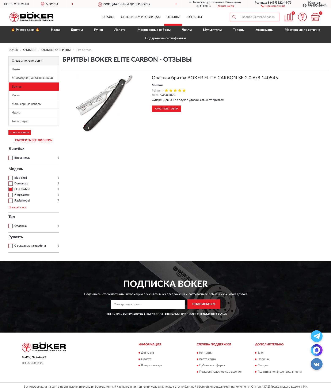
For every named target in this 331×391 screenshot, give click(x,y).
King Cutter (21, 194)
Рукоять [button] (15, 237)
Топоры (238, 29)
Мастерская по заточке (302, 29)
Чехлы (187, 29)
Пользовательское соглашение (220, 371)
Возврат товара (151, 365)
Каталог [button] (108, 17)
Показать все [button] (17, 207)
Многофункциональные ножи (32, 78)
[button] (273, 5)
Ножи (55, 29)
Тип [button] (11, 217)
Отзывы (173, 17)
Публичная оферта (212, 365)
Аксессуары (264, 29)
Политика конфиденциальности (280, 371)
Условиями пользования (203, 314)
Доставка (147, 352)
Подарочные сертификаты (165, 38)
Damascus (21, 183)
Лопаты (120, 29)
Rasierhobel (22, 200)
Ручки (98, 29)
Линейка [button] (16, 149)
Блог (261, 352)
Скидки (263, 365)
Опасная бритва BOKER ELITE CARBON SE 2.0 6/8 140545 (215, 78)
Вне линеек (22, 157)
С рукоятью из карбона (30, 245)
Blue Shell (20, 177)
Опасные (20, 226)
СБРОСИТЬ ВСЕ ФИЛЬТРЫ (34, 140)
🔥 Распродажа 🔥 (25, 29)
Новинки (264, 359)
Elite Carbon (22, 189)
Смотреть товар (166, 108)
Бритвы (77, 29)
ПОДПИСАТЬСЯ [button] (203, 304)
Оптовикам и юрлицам (141, 17)
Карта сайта (207, 359)
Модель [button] (15, 169)
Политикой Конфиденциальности (166, 314)
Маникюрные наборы (154, 29)
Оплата (146, 359)
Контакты (194, 17)
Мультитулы (212, 29)
